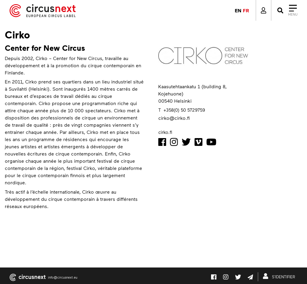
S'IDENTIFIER (280, 276)
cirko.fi (165, 132)
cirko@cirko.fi (174, 118)
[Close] (286, 10)
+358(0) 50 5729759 (184, 110)
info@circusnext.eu (62, 277)
